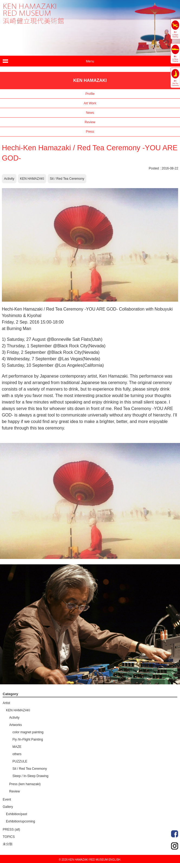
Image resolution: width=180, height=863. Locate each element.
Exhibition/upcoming (20, 821)
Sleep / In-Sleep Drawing (30, 776)
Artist (6, 703)
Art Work (90, 103)
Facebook (174, 833)
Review (90, 122)
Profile (89, 94)
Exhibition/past (16, 814)
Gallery (8, 807)
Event (7, 799)
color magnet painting (28, 732)
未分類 (7, 844)
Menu (90, 61)
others (16, 754)
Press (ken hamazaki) (25, 784)
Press (90, 132)
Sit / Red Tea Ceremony (67, 179)
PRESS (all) (11, 829)
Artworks (15, 725)
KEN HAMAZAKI (32, 179)
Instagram (174, 845)
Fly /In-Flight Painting (27, 739)
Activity (9, 179)
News (90, 113)
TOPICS (9, 837)
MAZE (16, 747)
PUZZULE (19, 761)
